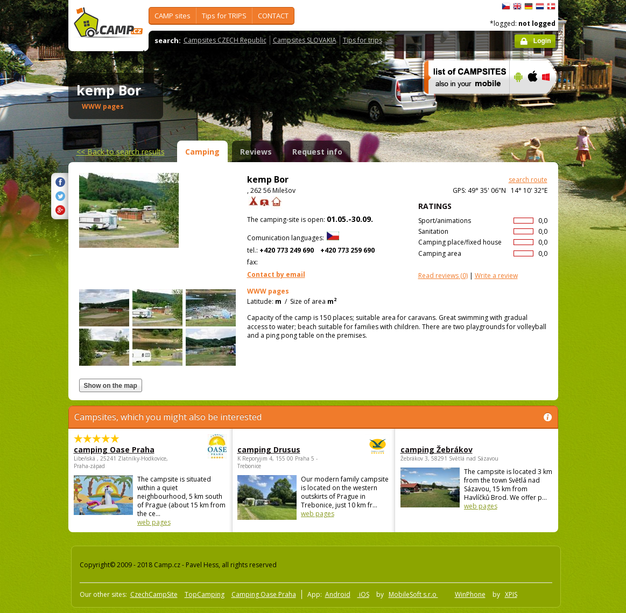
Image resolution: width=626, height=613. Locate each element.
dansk (551, 6)
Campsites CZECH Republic (225, 40)
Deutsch (528, 6)
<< (120, 152)
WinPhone (470, 594)
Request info (317, 152)
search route (528, 179)
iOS (363, 594)
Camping (202, 152)
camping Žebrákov (436, 449)
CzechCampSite (154, 594)
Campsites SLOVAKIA (304, 40)
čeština (506, 6)
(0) (443, 275)
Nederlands (540, 6)
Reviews (256, 152)
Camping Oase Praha (263, 594)
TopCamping (204, 594)
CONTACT (273, 15)
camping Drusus (283, 449)
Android (337, 594)
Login (542, 41)
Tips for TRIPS (224, 15)
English (517, 6)
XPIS (511, 594)
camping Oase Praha (120, 449)
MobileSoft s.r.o (413, 594)
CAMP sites (172, 15)
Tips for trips (362, 40)
